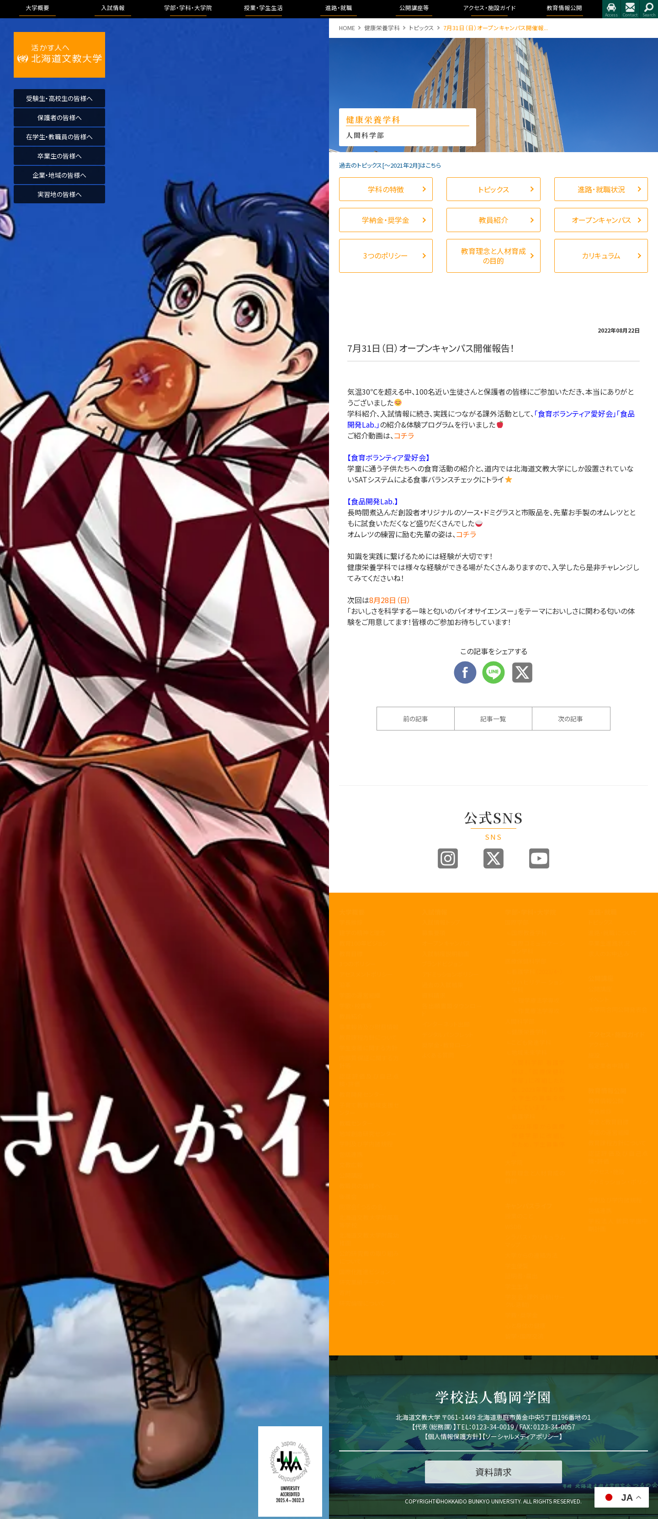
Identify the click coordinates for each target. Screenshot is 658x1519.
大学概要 (352, 911)
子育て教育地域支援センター (369, 1109)
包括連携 (351, 1154)
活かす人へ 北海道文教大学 (59, 55)
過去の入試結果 (442, 984)
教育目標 (351, 953)
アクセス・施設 (606, 1171)
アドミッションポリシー (450, 974)
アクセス (611, 9)
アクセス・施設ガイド (616, 1034)
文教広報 (351, 1164)
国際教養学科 (529, 932)
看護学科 (537, 971)
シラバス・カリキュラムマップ (535, 1241)
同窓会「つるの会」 (362, 1206)
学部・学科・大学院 (530, 911)
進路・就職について (612, 932)
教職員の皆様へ (360, 1185)
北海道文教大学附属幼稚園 (369, 1239)
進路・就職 (602, 911)
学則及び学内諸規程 (366, 1143)
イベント (598, 999)
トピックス (421, 27)
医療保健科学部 (526, 961)
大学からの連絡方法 (531, 1255)
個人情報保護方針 (453, 1436)
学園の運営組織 (360, 995)
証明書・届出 (521, 1275)
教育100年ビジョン (363, 943)
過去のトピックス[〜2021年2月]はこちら (390, 165)
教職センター (356, 1123)
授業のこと (519, 1216)
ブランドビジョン (442, 963)
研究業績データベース (367, 1282)
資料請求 (434, 995)
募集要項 (434, 932)
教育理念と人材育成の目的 (535, 1177)
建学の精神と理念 (362, 932)
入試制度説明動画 (445, 953)
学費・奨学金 (521, 1315)
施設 (594, 1055)
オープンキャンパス (446, 943)
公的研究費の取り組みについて (369, 1257)
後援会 (348, 1196)
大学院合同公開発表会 (617, 1009)
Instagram (447, 858)
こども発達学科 (531, 1042)
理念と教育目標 (608, 1121)
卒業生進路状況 (609, 943)
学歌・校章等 (355, 1005)
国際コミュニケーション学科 (538, 947)
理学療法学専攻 (539, 1000)
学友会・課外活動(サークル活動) (535, 1300)
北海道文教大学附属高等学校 (369, 1221)
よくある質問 (438, 1055)
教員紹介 (351, 1016)
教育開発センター (362, 1094)
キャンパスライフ (528, 1205)
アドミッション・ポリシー (618, 1185)
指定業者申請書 (609, 1065)
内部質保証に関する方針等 (369, 1061)
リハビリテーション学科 (538, 986)
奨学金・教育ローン (447, 1045)
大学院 (514, 1162)
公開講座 (351, 1175)
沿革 (345, 984)
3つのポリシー (357, 963)
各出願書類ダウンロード (452, 1009)
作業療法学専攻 (539, 1010)
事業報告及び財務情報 (368, 1026)
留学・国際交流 (524, 1336)
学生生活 (517, 1286)
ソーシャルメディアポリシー (522, 1436)
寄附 (345, 1292)
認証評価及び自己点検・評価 (369, 1080)
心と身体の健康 (525, 1325)
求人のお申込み (608, 953)
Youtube (539, 858)
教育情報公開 (607, 1090)
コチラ (404, 435)
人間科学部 (520, 1021)
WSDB (513, 1226)
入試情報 (434, 911)
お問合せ (630, 9)
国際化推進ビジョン (364, 1271)
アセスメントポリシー (366, 974)
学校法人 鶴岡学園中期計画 (618, 1225)
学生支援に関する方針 (368, 1047)
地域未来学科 (529, 1052)
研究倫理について (362, 1303)
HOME (347, 27)
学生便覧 (517, 1265)
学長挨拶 (351, 922)
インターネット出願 (446, 1024)
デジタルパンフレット (447, 1034)
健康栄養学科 (382, 27)
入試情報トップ (441, 922)
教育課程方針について (368, 1037)
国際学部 (517, 922)
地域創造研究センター (368, 1133)
